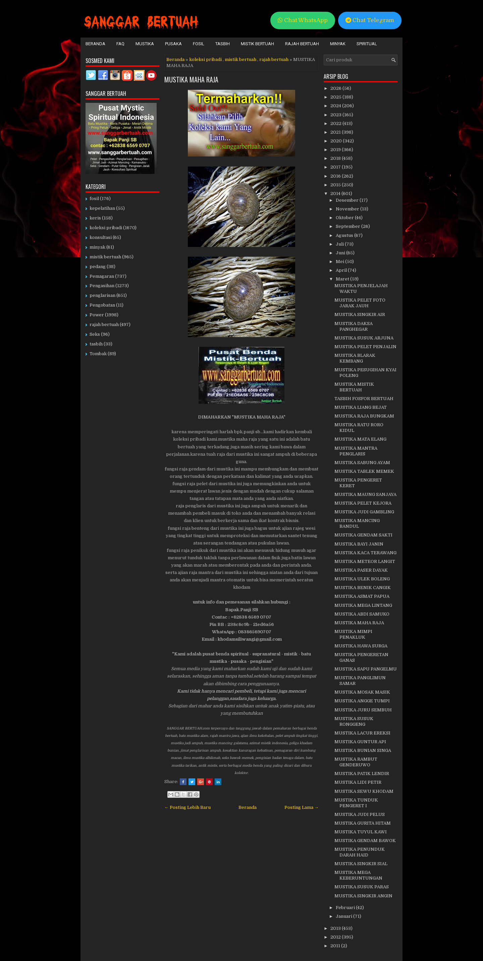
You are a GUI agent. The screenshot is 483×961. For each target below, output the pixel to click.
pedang (98, 266)
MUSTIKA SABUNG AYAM (362, 462)
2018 (336, 158)
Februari (346, 907)
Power (97, 314)
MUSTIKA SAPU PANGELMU (365, 668)
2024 (336, 105)
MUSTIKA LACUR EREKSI (362, 732)
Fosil (198, 43)
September (348, 226)
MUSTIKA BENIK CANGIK (362, 587)
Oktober (345, 217)
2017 (336, 167)
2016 (336, 176)
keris (95, 217)
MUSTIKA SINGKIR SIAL (360, 863)
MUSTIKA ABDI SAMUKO (361, 614)
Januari (344, 916)
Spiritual (367, 43)
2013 (336, 928)
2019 (336, 149)
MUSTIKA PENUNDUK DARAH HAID (359, 852)
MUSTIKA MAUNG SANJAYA (365, 494)
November (348, 208)
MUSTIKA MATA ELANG (360, 439)
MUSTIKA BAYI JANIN (358, 544)
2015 (336, 184)
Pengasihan (102, 285)
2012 (336, 937)
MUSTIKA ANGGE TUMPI (362, 700)
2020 (336, 140)
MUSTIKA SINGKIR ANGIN (363, 895)
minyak (97, 247)
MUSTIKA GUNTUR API (360, 741)
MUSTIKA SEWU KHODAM (363, 791)
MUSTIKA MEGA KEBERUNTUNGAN (358, 875)
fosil (94, 198)
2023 (336, 114)
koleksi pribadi (205, 59)
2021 (336, 132)
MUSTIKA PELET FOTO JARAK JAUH (359, 303)
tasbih (96, 343)
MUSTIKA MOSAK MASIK (362, 692)
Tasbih (222, 43)
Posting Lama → (301, 807)
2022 (336, 123)
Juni (341, 252)
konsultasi (101, 237)
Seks (95, 334)
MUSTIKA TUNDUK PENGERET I (356, 802)
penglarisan (102, 295)
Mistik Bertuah (257, 43)
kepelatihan (102, 208)
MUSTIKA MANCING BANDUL (357, 523)
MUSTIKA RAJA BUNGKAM (364, 416)
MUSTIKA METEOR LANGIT (364, 561)
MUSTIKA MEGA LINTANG (363, 605)
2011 (335, 945)
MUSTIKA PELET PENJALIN (365, 346)
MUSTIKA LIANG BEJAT (360, 407)
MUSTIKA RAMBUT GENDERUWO (355, 762)
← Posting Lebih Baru (187, 807)
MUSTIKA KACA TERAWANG (365, 552)
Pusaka (173, 43)
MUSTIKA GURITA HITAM (362, 823)
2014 (335, 193)
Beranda (95, 43)
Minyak (337, 43)
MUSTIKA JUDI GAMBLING (364, 511)
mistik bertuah (240, 59)
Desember (348, 200)
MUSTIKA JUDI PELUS (359, 814)
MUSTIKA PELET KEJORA (362, 503)
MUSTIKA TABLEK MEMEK (364, 471)
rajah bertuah (273, 59)
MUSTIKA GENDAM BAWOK (365, 840)
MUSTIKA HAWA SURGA (360, 645)
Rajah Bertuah (302, 43)
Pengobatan (102, 305)
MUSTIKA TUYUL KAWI (360, 831)
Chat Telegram (369, 20)
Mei (340, 261)
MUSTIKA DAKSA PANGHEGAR (353, 326)
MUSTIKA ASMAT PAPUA (361, 596)
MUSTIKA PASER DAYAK (361, 570)
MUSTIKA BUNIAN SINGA (362, 750)
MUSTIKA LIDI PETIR (357, 782)
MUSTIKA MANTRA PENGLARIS (355, 451)
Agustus (345, 235)
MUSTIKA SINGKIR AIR (359, 314)
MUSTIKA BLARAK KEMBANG (354, 358)
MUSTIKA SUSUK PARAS (361, 886)
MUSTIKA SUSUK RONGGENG (353, 721)
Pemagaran (102, 276)
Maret (343, 278)
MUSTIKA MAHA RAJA (191, 79)
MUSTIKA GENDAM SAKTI (363, 534)
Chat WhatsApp (303, 20)
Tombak (98, 353)
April (342, 270)
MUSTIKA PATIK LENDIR (361, 773)
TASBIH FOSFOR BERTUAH (363, 398)
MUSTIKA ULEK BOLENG (362, 578)
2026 (336, 88)
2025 (336, 97)
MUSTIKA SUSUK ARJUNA (363, 337)
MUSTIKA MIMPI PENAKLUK (353, 634)
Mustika (145, 43)
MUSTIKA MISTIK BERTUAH (354, 387)
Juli (340, 244)
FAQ (120, 43)
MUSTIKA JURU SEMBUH (363, 709)
